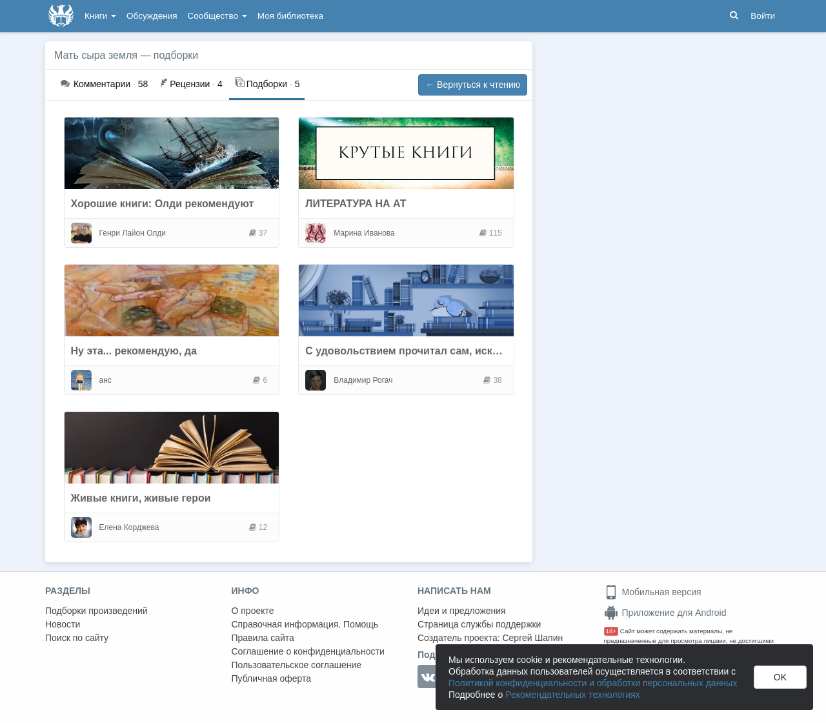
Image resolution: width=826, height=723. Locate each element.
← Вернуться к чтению (472, 84)
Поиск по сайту (76, 638)
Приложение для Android (665, 613)
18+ (611, 631)
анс (105, 380)
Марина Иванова (364, 233)
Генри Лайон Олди (132, 233)
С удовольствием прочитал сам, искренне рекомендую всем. (462, 350)
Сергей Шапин (532, 638)
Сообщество (217, 16)
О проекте (253, 611)
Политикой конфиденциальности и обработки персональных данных (592, 683)
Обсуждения (151, 16)
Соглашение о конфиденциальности (308, 651)
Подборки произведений (96, 611)
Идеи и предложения (462, 611)
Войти (762, 16)
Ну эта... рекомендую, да (134, 350)
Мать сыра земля (95, 55)
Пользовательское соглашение (297, 665)
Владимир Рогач (363, 380)
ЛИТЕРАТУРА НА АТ (355, 203)
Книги (100, 16)
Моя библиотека (290, 16)
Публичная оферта (272, 678)
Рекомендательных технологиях (572, 694)
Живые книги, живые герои (141, 498)
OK (780, 677)
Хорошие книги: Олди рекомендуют (162, 203)
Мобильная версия (652, 592)
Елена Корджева (129, 527)
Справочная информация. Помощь (305, 624)
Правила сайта (263, 638)
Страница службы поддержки (479, 624)
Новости (62, 624)
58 (104, 84)
